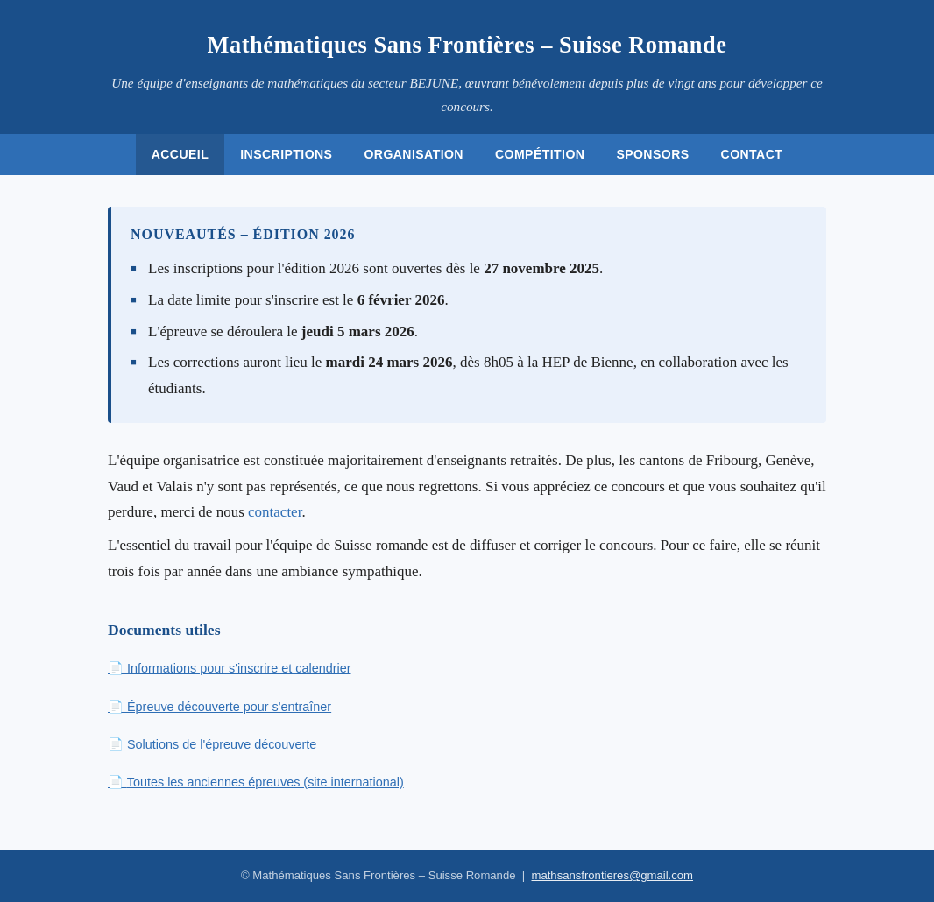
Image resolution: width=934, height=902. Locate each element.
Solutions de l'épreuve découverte (221, 744)
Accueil (180, 154)
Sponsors (652, 154)
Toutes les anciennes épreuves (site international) (265, 782)
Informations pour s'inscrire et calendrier (239, 668)
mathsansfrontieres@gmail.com (612, 875)
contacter (274, 512)
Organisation (413, 154)
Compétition (539, 154)
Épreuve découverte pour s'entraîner (229, 707)
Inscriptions (286, 154)
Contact (752, 154)
